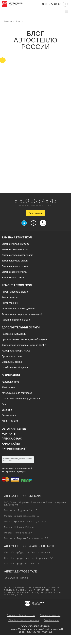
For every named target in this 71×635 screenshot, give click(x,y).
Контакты (9, 433)
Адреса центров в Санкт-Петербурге (29, 546)
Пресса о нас (12, 438)
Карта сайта (11, 443)
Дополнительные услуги (21, 327)
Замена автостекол (17, 237)
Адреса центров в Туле (20, 571)
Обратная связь (14, 428)
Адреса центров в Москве (22, 496)
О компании (11, 375)
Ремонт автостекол (17, 285)
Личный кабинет (14, 448)
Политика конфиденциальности (21, 615)
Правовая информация (50, 615)
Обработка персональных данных (23, 620)
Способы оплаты (51, 620)
